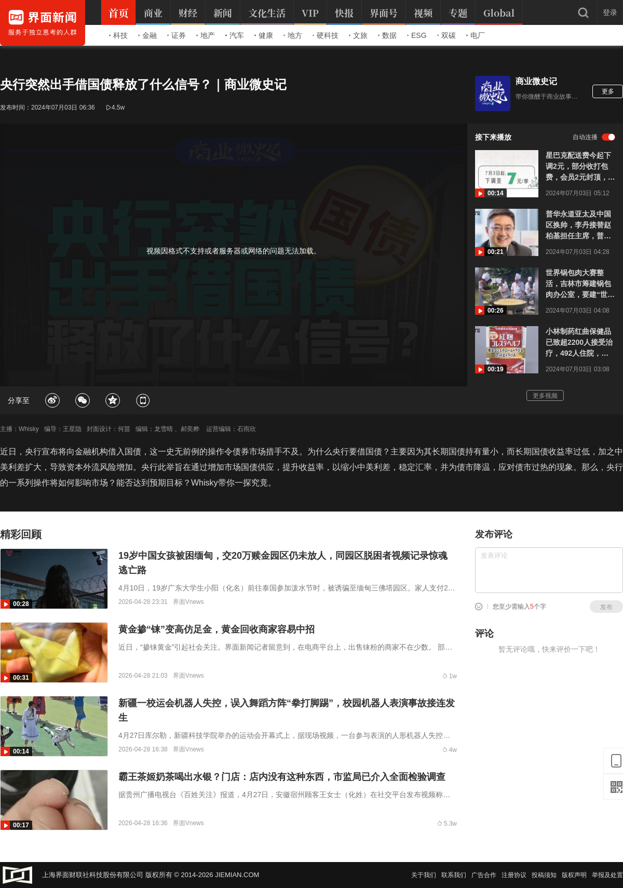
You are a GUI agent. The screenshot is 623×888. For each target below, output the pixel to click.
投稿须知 (544, 875)
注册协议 (514, 875)
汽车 (234, 35)
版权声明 (574, 875)
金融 (147, 35)
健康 (263, 35)
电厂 (475, 35)
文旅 (358, 35)
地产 (205, 35)
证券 (176, 35)
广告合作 (483, 875)
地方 (292, 35)
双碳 (446, 35)
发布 (606, 607)
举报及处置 (607, 875)
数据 (387, 35)
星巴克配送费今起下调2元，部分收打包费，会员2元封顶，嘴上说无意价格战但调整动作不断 (580, 167)
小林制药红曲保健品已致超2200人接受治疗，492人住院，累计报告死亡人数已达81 (579, 343)
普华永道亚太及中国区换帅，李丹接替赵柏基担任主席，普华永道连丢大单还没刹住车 (578, 225)
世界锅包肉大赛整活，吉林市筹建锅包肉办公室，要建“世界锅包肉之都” (580, 284)
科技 (118, 35)
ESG (417, 35)
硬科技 (325, 35)
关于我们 (423, 875)
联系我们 (453, 875)
